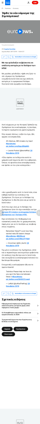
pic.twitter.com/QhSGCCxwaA (18, 279)
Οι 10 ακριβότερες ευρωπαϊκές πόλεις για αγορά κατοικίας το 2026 (16, 313)
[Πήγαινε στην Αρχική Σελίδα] (7, 2)
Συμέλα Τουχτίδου (9, 49)
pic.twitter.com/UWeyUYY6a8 (18, 239)
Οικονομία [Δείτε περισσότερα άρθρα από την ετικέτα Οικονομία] (8, 334)
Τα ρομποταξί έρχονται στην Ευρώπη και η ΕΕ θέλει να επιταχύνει (17, 320)
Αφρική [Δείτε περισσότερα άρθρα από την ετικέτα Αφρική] (7, 329)
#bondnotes (11, 144)
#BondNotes (11, 236)
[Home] (2, 8)
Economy (16, 8)
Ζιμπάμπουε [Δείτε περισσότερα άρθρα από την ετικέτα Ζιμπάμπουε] (20, 329)
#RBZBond (21, 236)
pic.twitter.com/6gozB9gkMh (17, 146)
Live (35, 2)
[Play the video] (20, 31)
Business (8, 8)
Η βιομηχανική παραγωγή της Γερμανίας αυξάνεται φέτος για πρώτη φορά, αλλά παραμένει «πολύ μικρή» (16, 305)
